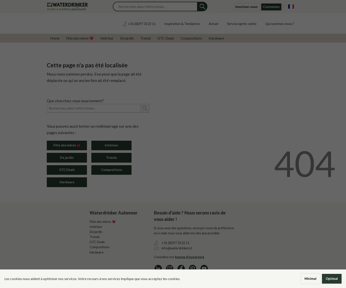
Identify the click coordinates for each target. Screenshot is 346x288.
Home (55, 38)
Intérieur (106, 38)
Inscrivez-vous (246, 7)
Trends (145, 38)
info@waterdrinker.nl (177, 248)
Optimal (332, 278)
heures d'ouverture (189, 257)
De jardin (127, 38)
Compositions (191, 38)
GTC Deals (166, 38)
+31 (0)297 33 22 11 (175, 243)
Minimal (310, 278)
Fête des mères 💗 (80, 38)
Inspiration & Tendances (182, 24)
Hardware (216, 38)
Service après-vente (241, 24)
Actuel (213, 24)
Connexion (271, 7)
